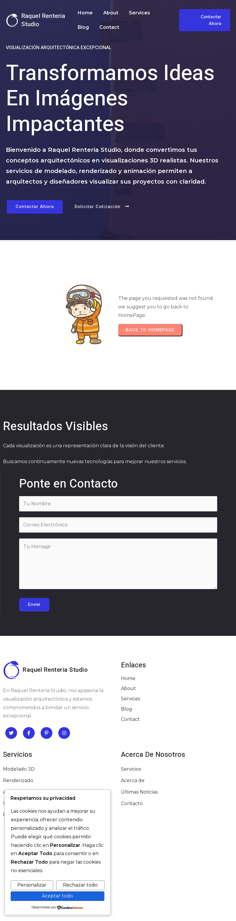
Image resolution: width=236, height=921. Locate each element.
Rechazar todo (80, 885)
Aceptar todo (57, 896)
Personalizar (31, 885)
